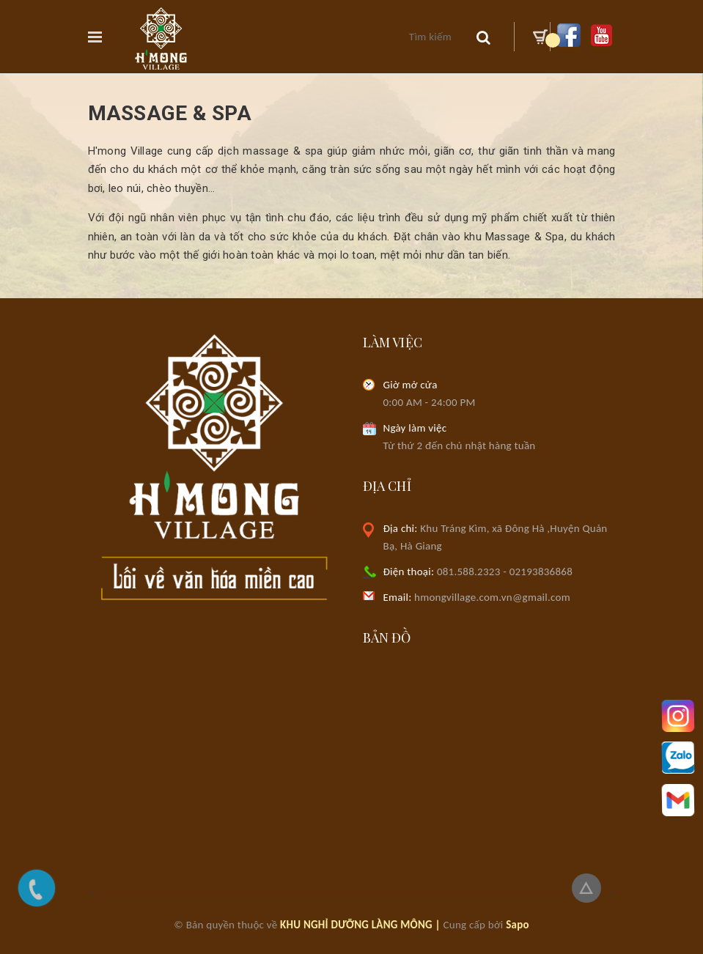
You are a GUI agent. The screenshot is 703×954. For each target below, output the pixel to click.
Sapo (517, 924)
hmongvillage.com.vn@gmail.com (476, 597)
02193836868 (541, 571)
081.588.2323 (469, 571)
